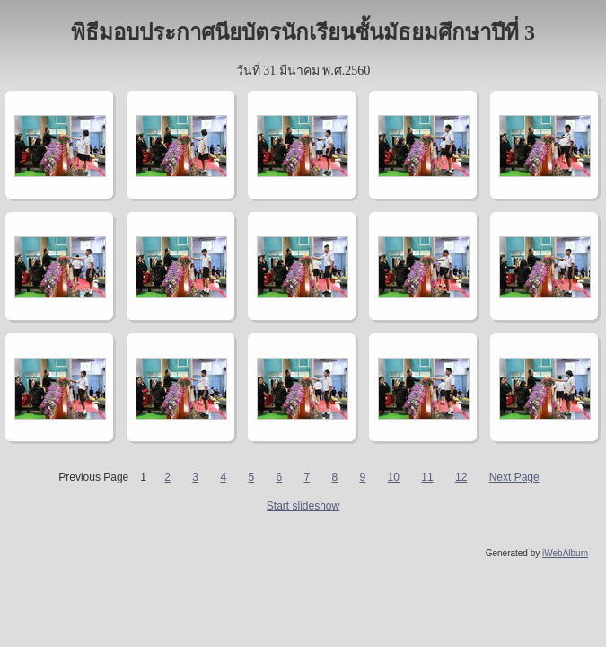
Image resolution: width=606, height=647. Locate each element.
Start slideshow (303, 506)
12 (461, 477)
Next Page (514, 477)
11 (427, 477)
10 (394, 477)
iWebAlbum (565, 553)
